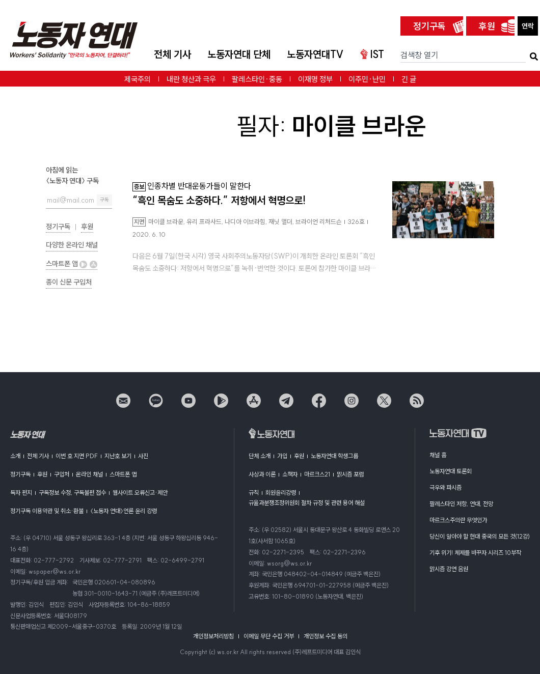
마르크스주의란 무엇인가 (458, 520)
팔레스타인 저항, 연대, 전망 (461, 504)
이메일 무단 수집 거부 (269, 636)
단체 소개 (260, 456)
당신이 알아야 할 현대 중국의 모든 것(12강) (479, 536)
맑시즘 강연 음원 (448, 569)
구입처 (61, 474)
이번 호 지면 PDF (77, 456)
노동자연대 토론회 (450, 471)
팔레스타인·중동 (257, 79)
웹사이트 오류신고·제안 (140, 492)
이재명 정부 (315, 79)
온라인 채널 (89, 474)
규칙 (254, 492)
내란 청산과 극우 (191, 79)
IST (372, 54)
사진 (143, 456)
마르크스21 (317, 474)
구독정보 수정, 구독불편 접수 (72, 492)
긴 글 (408, 79)
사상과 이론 (262, 474)
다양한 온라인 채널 (72, 244)
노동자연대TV (315, 54)
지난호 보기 (117, 456)
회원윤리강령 (280, 492)
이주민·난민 (367, 79)
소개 (15, 456)
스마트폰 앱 (71, 263)
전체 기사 (172, 54)
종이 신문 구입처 (69, 282)
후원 (487, 26)
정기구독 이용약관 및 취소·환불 (47, 511)
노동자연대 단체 (239, 54)
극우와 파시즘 (445, 487)
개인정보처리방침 (213, 636)
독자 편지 (21, 492)
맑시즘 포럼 (350, 474)
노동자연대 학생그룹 (334, 456)
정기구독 (429, 26)
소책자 (290, 474)
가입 (282, 456)
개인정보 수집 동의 (325, 636)
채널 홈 (437, 455)
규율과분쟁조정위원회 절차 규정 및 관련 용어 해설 (307, 503)
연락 (528, 26)
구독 (104, 199)
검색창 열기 (419, 55)
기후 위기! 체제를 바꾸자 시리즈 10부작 (475, 552)
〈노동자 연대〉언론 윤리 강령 (123, 511)
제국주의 (137, 79)
